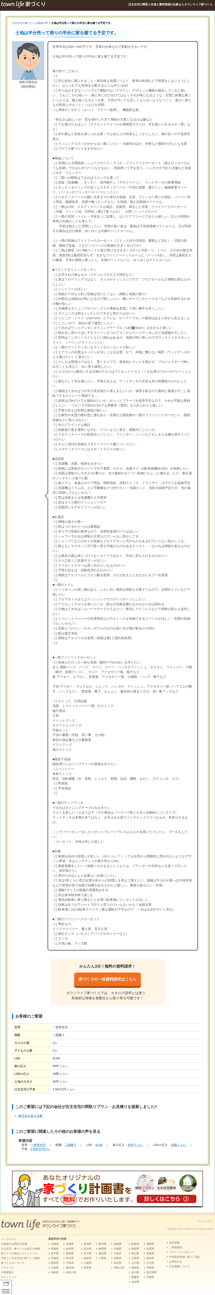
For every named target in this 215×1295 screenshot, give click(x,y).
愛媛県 (135, 1277)
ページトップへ (205, 1221)
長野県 (87, 1267)
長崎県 (150, 1253)
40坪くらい (135, 1145)
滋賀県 (117, 1243)
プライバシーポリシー (182, 1252)
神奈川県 (71, 1272)
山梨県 (87, 1262)
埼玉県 (70, 1258)
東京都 (70, 1267)
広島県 (135, 1258)
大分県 (150, 1262)
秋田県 (55, 1262)
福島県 (55, 1272)
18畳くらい (178, 1145)
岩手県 (55, 1253)
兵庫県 (117, 1258)
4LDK (99, 1145)
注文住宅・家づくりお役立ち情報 (20, 1248)
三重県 (102, 1258)
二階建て (70, 1145)
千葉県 (70, 1262)
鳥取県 (135, 1243)
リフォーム (7, 1267)
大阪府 (117, 1253)
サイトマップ (9, 1277)
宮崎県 (150, 1267)
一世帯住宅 (38, 1145)
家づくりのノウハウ (12, 1262)
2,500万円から (40, 1149)
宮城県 (55, 1258)
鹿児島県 (151, 1272)
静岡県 (102, 1248)
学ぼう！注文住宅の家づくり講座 (20, 1258)
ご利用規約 (175, 1247)
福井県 (87, 1258)
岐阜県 (102, 1243)
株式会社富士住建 (30, 1116)
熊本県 (150, 1258)
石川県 (87, 1253)
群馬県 (70, 1253)
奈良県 (117, 1262)
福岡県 (150, 1243)
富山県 (87, 1248)
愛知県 (102, 1253)
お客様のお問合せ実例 (14, 1243)
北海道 (55, 1243)
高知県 (135, 1281)
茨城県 (70, 1243)
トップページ (9, 1239)
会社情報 (174, 1242)
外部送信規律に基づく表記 (184, 1256)
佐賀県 (150, 1248)
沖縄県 (150, 1277)
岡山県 (135, 1253)
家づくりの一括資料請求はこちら (107, 979)
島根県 (135, 1248)
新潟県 (87, 1243)
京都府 (117, 1248)
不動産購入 (7, 1272)
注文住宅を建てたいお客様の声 (30, 23)
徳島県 (135, 1267)
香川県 (135, 1272)
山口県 (135, 1262)
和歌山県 (119, 1267)
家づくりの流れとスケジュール (19, 1253)
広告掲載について (179, 1266)
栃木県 (70, 1248)
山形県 (55, 1267)
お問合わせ (175, 1261)
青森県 (55, 1248)
